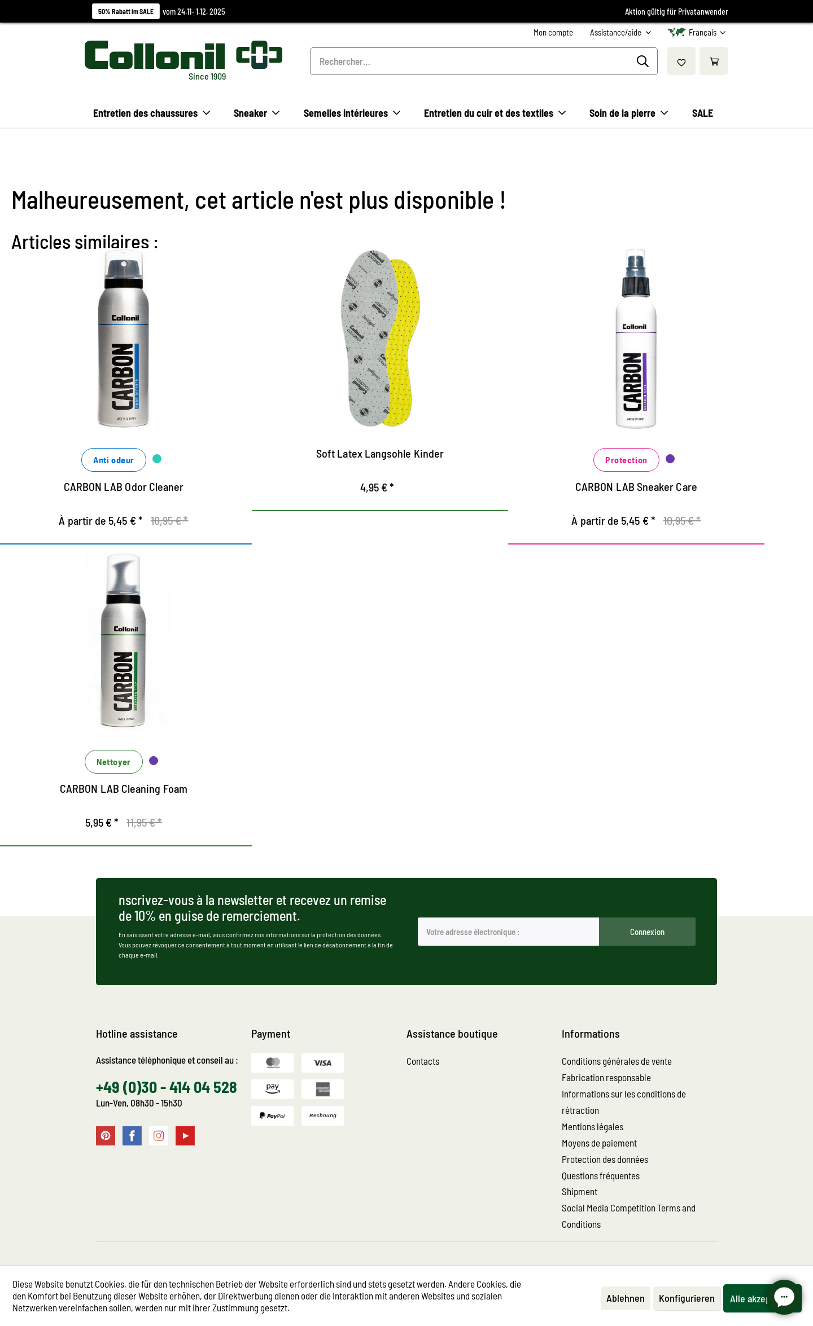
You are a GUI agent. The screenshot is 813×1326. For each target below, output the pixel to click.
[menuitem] (553, 32)
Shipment (579, 1191)
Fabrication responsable (606, 1077)
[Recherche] (644, 61)
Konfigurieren (687, 1298)
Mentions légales (592, 1126)
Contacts (422, 1060)
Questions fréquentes (601, 1175)
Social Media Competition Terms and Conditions (629, 1216)
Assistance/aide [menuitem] (616, 32)
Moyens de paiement (599, 1142)
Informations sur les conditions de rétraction (624, 1102)
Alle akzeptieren (762, 1298)
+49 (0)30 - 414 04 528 (166, 1086)
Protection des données (605, 1159)
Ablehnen (625, 1298)
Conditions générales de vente (617, 1060)
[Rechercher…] (484, 61)
